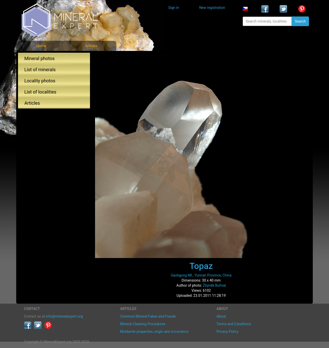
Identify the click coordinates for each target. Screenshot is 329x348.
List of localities (40, 92)
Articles (91, 46)
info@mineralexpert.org (64, 316)
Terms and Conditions (233, 324)
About (221, 316)
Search (300, 21)
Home (41, 46)
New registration (212, 8)
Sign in (173, 8)
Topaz (201, 266)
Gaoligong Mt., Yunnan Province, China (201, 275)
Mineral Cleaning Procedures (143, 324)
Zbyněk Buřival (214, 285)
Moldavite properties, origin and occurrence (154, 331)
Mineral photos (39, 58)
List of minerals (40, 69)
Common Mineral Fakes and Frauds (148, 316)
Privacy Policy (227, 331)
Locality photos (39, 80)
